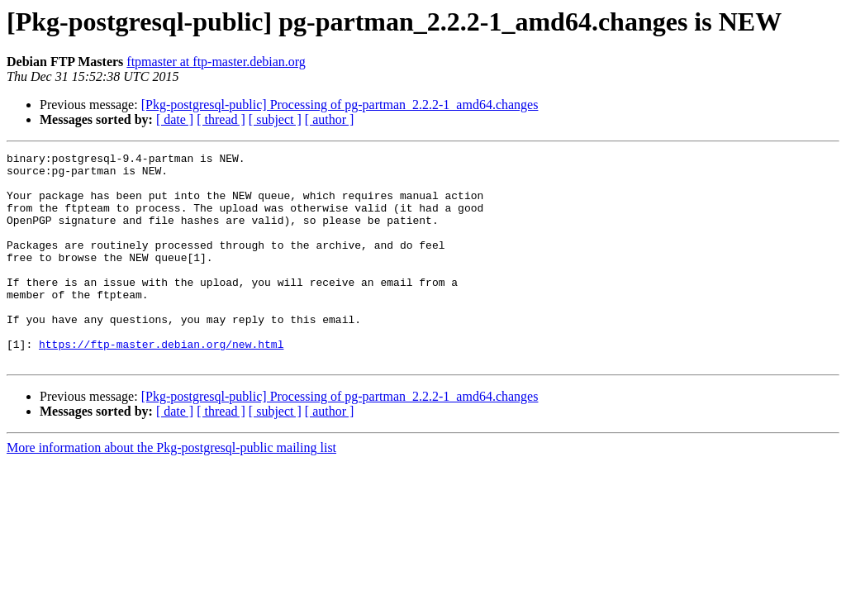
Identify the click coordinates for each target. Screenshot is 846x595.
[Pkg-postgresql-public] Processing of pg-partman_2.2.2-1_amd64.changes (340, 105)
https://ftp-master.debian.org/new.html (161, 383)
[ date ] (174, 119)
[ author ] (329, 119)
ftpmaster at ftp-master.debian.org (216, 62)
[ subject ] (275, 119)
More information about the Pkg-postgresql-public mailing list (171, 490)
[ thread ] (221, 119)
